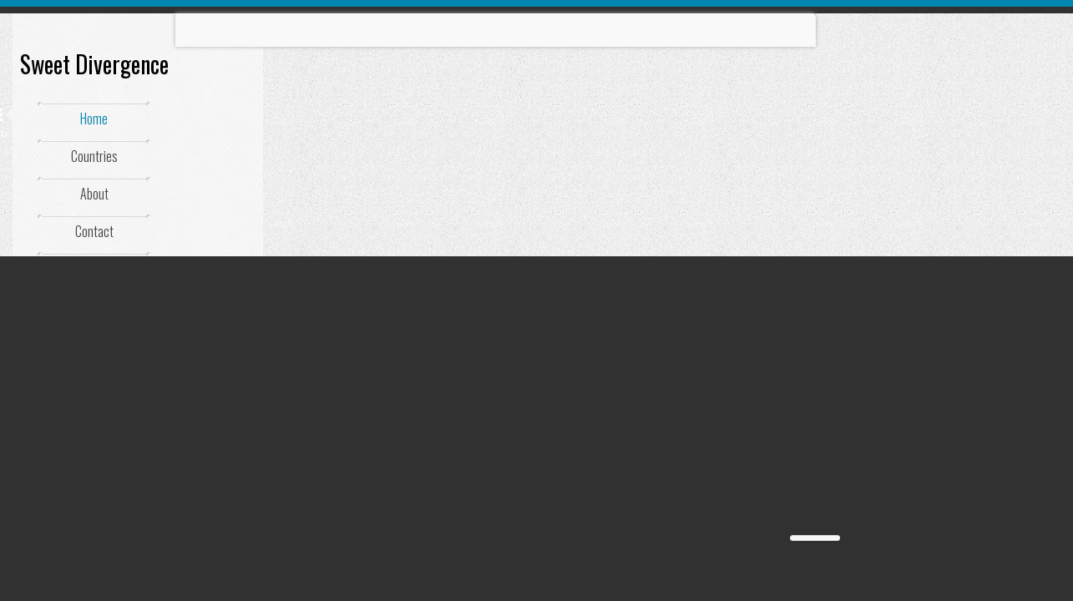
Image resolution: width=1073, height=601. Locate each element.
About (94, 194)
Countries (94, 156)
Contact (94, 231)
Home (94, 119)
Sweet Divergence (94, 64)
